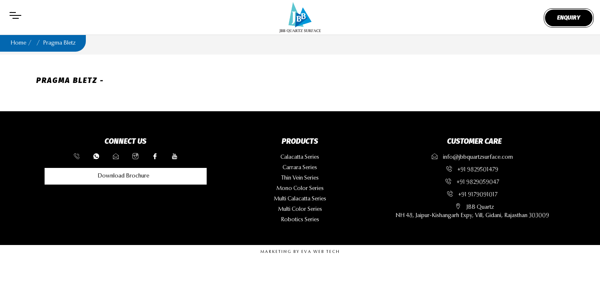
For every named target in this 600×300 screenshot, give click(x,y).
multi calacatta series (300, 199)
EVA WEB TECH (320, 252)
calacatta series (299, 157)
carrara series (299, 168)
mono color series (300, 189)
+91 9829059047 (478, 182)
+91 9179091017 (478, 195)
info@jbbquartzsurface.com (472, 157)
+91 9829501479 (478, 170)
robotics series (300, 220)
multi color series (300, 209)
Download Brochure (123, 176)
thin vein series (300, 178)
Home (18, 43)
